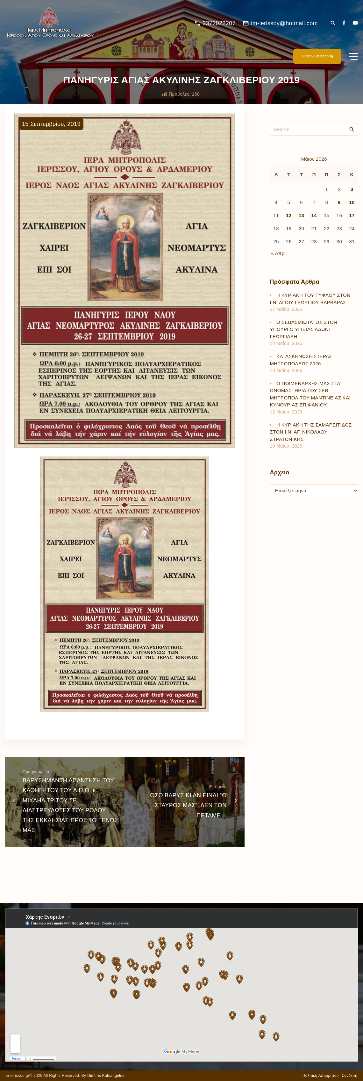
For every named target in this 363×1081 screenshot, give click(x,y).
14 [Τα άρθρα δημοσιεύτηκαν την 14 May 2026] (314, 219)
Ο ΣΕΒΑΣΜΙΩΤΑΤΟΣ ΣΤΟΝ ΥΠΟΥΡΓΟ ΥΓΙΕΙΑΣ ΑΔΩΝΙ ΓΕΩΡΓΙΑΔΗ (304, 333)
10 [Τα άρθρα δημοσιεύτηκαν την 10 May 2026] (351, 206)
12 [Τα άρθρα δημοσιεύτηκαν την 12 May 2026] (288, 219)
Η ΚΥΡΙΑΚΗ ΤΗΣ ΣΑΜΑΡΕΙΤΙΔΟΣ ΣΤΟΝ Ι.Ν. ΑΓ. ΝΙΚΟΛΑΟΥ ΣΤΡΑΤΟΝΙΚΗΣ (311, 436)
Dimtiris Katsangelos (106, 1075)
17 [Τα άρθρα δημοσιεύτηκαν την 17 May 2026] (351, 219)
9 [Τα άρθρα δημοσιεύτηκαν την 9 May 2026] (339, 206)
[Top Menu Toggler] (353, 61)
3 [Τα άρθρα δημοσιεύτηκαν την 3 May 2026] (352, 193)
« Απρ (277, 257)
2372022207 (219, 25)
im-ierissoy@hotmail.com (284, 25)
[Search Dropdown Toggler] (333, 26)
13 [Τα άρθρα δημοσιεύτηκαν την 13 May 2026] (301, 219)
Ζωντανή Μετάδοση (317, 60)
